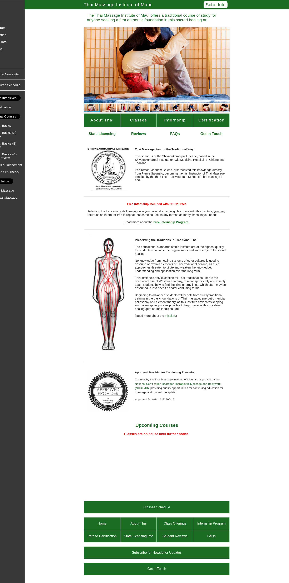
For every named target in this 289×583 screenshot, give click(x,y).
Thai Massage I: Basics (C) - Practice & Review (21, 156)
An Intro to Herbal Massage (21, 197)
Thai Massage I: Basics (18, 125)
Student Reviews (14, 49)
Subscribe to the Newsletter (24, 74)
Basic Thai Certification (18, 107)
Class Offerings (13, 20)
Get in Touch (11, 56)
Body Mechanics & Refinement (23, 165)
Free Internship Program (182, 222)
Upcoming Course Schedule (24, 85)
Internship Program (15, 28)
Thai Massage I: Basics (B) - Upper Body (21, 145)
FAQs (6, 63)
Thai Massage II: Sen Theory (22, 172)
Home (6, 6)
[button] (99, 65)
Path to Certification (16, 35)
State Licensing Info (16, 42)
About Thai (9, 13)
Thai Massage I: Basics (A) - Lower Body (21, 134)
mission (182, 315)
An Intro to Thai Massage (19, 190)
